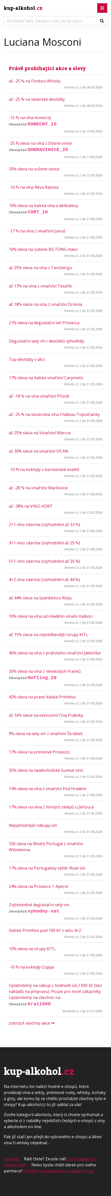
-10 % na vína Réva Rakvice (34, 187)
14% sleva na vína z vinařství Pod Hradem (47, 788)
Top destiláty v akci (27, 359)
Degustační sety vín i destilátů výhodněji (46, 341)
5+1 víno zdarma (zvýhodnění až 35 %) (44, 561)
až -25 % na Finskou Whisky (35, 81)
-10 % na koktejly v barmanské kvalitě (44, 469)
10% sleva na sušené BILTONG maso (43, 249)
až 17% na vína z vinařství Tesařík (40, 286)
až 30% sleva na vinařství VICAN (38, 451)
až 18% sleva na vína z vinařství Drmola (45, 304)
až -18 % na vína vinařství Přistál (39, 396)
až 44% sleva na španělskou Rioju (40, 598)
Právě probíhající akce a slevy (47, 68)
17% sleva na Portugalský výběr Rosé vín (47, 868)
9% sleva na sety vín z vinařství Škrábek (46, 733)
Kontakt (11, 1159)
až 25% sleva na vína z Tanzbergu (40, 267)
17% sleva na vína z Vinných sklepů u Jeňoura (51, 807)
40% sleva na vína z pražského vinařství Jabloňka (54, 653)
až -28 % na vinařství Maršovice (38, 488)
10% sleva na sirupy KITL (32, 948)
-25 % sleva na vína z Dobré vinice (40, 143)
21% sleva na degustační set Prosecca (44, 322)
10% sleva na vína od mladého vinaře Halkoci (50, 616)
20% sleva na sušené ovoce (34, 169)
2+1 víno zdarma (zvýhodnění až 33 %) (44, 524)
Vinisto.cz (71, 87)
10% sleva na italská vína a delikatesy (43, 205)
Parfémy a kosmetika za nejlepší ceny (58, 1171)
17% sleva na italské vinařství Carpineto (46, 377)
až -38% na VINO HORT (30, 506)
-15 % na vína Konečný (30, 117)
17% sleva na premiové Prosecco (39, 752)
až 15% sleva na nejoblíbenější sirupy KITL (48, 634)
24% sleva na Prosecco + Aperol (38, 886)
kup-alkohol (23, 8)
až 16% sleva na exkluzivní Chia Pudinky (46, 715)
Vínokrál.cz (70, 1011)
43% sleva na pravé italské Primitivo (42, 697)
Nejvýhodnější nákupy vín (33, 825)
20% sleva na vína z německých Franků (45, 671)
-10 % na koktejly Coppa (31, 967)
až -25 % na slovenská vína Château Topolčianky (54, 414)
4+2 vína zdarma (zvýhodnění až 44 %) (44, 579)
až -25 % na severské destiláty (37, 99)
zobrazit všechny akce (31, 1023)
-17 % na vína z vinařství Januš (37, 231)
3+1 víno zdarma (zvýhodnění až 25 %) (44, 543)
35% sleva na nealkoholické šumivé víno (46, 770)
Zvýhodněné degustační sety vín (39, 904)
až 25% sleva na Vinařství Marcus (40, 433)
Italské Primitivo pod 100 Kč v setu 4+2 (45, 930)
